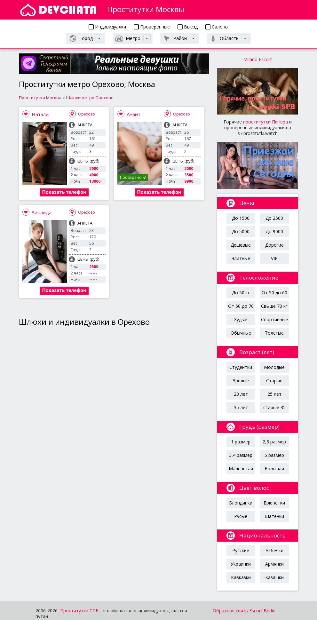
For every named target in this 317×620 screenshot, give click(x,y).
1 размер (240, 442)
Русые (240, 516)
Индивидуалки (107, 27)
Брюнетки (274, 503)
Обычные (241, 333)
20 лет (241, 394)
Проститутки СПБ (79, 611)
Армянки (274, 564)
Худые (240, 319)
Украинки (241, 564)
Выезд (188, 27)
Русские (240, 550)
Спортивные (274, 319)
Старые (274, 381)
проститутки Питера (265, 122)
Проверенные (152, 27)
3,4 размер (240, 455)
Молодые (274, 367)
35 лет (241, 407)
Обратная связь (230, 611)
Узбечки (274, 550)
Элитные (240, 258)
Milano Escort (257, 59)
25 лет (274, 394)
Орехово (86, 114)
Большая (274, 468)
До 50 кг (241, 293)
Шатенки (274, 516)
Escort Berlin (262, 611)
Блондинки (240, 503)
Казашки (274, 577)
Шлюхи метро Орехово (90, 97)
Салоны (216, 27)
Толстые (274, 333)
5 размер (274, 455)
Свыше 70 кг (274, 306)
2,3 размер (274, 442)
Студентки (240, 367)
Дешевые (241, 245)
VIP (274, 258)
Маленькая (241, 468)
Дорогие (274, 245)
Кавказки (241, 577)
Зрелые (241, 381)
